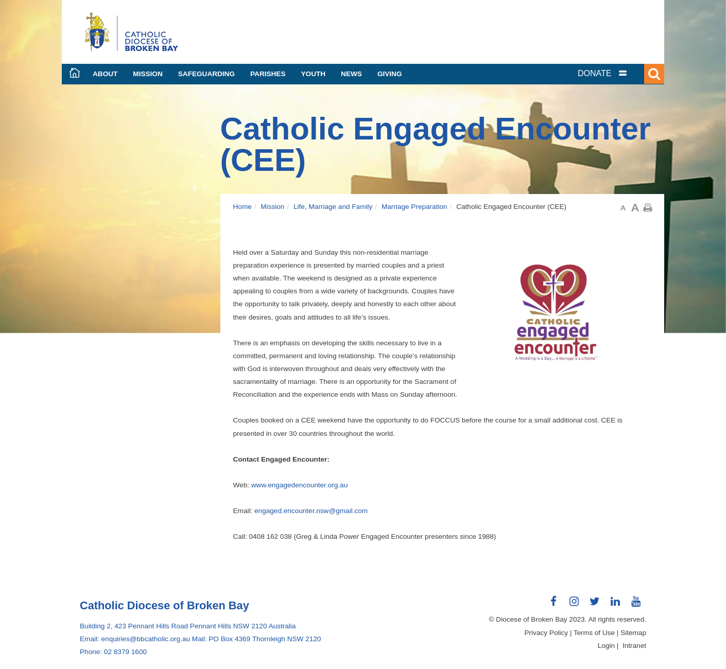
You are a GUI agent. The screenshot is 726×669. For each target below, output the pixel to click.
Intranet (634, 645)
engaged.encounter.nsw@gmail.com (311, 511)
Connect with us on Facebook (553, 605)
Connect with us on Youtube (636, 605)
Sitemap (633, 633)
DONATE (594, 73)
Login (606, 645)
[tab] (615, 73)
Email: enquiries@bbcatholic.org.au (135, 639)
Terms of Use (594, 633)
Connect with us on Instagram (574, 605)
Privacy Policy (546, 633)
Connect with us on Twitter (594, 605)
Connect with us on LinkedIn (615, 605)
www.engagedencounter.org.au (299, 485)
